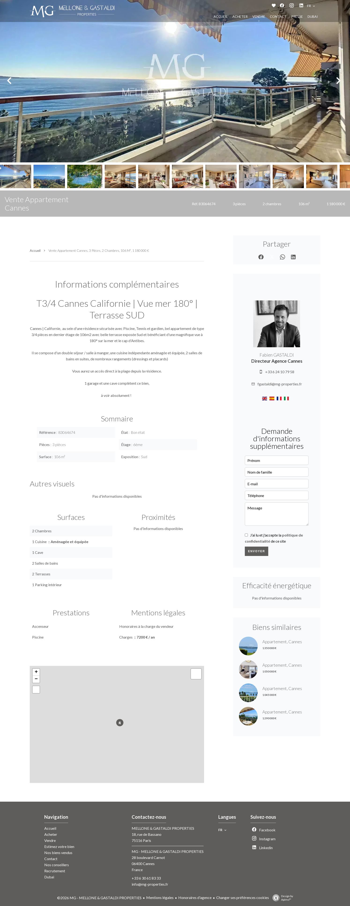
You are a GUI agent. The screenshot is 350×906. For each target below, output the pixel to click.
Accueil (35, 250)
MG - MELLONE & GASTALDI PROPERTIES (168, 851)
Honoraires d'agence (195, 897)
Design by (281, 897)
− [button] (36, 679)
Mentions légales (160, 897)
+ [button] (36, 672)
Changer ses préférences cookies (242, 897)
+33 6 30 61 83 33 (146, 878)
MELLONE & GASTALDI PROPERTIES (163, 828)
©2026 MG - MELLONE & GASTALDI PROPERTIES (99, 897)
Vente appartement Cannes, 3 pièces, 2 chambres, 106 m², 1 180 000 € (98, 250)
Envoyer (256, 551)
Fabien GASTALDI (277, 355)
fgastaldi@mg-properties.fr (279, 384)
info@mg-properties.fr (150, 884)
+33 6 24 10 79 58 (279, 371)
